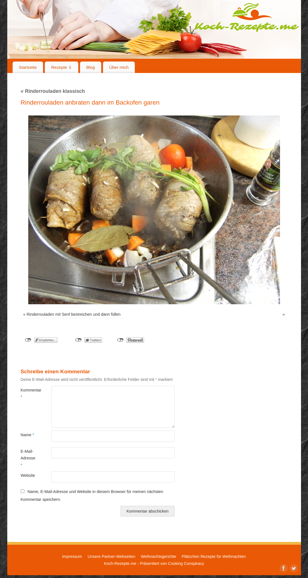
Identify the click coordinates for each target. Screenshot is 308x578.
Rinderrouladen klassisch (53, 91)
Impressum (72, 556)
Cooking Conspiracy (186, 563)
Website (28, 475)
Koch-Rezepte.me (247, 17)
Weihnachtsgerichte (158, 556)
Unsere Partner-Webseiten (111, 556)
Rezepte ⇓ (61, 67)
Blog (90, 67)
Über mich (118, 67)
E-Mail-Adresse (28, 458)
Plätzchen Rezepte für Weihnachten (214, 556)
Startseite (28, 67)
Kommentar (28, 393)
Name (27, 435)
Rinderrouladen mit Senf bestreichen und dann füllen (74, 314)
